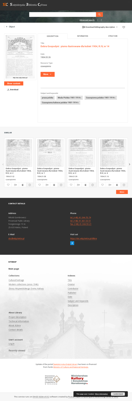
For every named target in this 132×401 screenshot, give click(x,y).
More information (101, 394)
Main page (14, 268)
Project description (17, 317)
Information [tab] (82, 36)
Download (12, 89)
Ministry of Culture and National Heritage (71, 367)
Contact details (16, 329)
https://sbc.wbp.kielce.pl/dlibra (83, 238)
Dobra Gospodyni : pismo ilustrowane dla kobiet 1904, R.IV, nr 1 (50, 170)
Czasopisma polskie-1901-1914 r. (101, 98)
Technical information (19, 321)
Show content (13, 83)
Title (70, 280)
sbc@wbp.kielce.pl (16, 238)
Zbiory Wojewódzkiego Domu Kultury (26, 288)
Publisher (72, 292)
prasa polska (47, 98)
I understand (118, 394)
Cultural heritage (16, 280)
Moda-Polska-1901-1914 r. (69, 98)
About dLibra (15, 325)
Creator (71, 284)
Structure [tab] (113, 36)
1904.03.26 (46, 57)
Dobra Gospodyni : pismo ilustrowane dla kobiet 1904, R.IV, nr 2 (18, 170)
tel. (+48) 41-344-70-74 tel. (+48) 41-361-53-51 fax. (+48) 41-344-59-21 (80, 220)
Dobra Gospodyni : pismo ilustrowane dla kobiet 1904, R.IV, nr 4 (113, 170)
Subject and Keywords (78, 301)
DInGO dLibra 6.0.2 (41, 397)
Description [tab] (52, 36)
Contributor (73, 288)
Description (73, 305)
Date (70, 296)
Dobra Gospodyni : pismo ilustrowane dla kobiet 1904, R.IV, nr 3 (81, 170)
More (122, 192)
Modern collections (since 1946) (23, 284)
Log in (11, 343)
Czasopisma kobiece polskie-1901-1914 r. (60, 102)
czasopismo (46, 66)
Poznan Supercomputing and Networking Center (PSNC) (93, 397)
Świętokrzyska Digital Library (65, 364)
